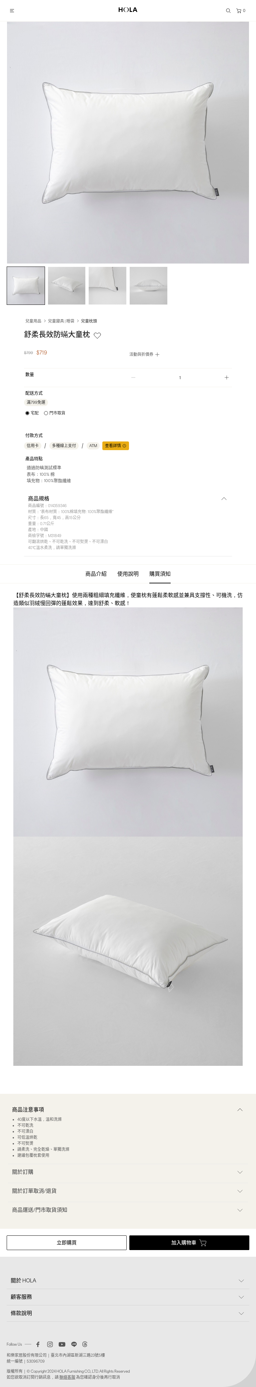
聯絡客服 (67, 1377)
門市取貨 (57, 413)
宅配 (35, 413)
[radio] (32, 413)
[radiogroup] (45, 413)
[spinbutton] (180, 377)
